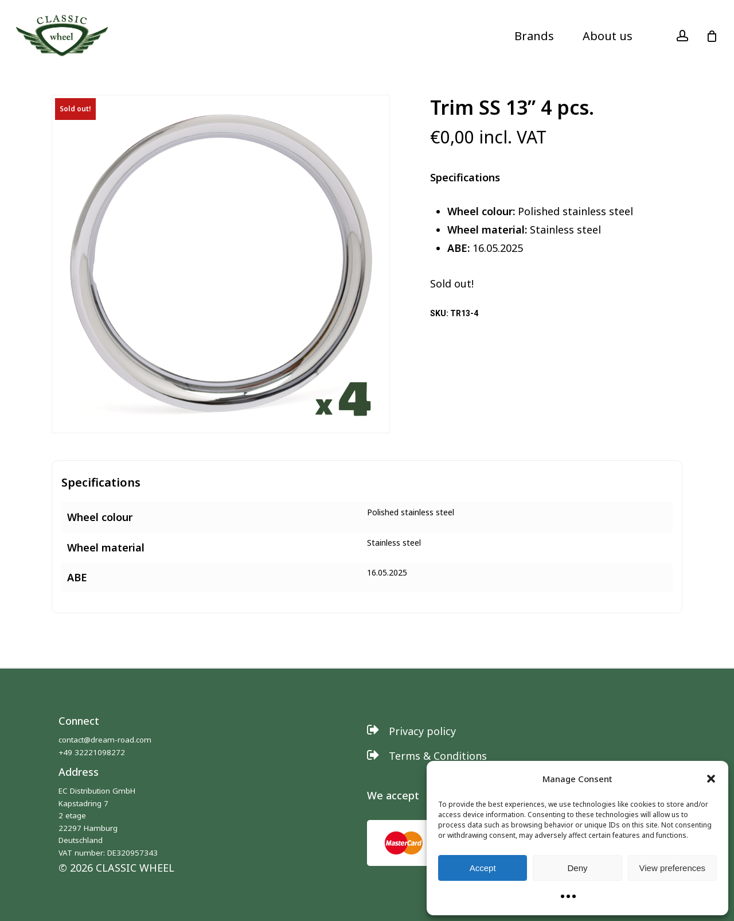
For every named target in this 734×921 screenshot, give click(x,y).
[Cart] (711, 36)
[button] (711, 778)
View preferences (672, 868)
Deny (577, 868)
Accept (483, 868)
